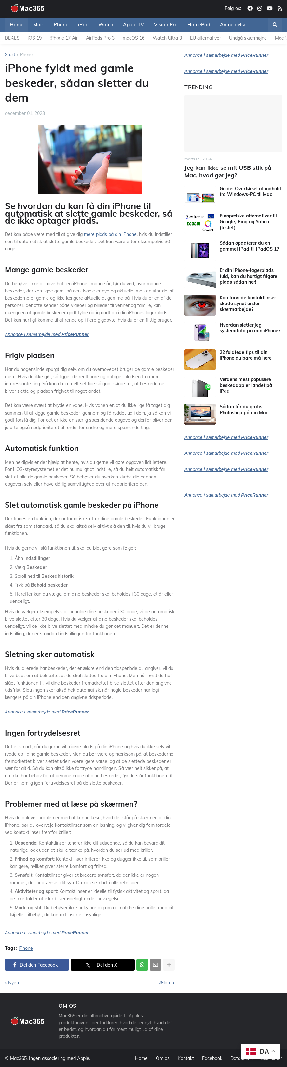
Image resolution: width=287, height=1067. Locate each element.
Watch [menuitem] (105, 24)
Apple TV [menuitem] (133, 24)
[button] (275, 25)
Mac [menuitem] (38, 24)
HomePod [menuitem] (198, 24)
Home (141, 1058)
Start (10, 54)
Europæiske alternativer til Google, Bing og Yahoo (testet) (248, 221)
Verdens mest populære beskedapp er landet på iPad (246, 385)
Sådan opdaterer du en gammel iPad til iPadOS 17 (249, 246)
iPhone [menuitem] (60, 24)
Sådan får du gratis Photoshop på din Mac (244, 410)
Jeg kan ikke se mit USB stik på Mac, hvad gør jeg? (227, 171)
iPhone (26, 54)
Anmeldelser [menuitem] (234, 24)
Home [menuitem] (16, 24)
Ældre (165, 982)
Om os (163, 1058)
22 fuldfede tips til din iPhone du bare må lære (246, 355)
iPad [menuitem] (83, 24)
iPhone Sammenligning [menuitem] (36, 39)
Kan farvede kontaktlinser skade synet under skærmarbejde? (248, 303)
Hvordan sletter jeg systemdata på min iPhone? (250, 328)
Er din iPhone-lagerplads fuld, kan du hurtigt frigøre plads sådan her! (248, 276)
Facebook (212, 1058)
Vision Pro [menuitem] (166, 24)
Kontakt (186, 1058)
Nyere (14, 982)
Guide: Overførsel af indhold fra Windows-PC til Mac (250, 191)
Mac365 (18, 1058)
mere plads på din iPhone (110, 234)
